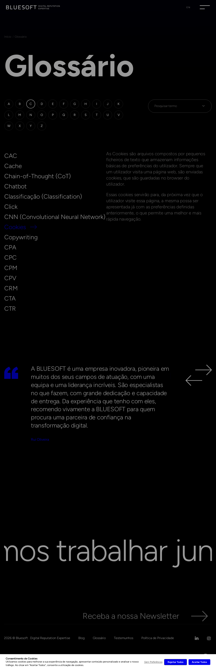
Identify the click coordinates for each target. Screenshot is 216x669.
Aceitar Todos (199, 662)
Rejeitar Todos (175, 662)
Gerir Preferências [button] (153, 662)
